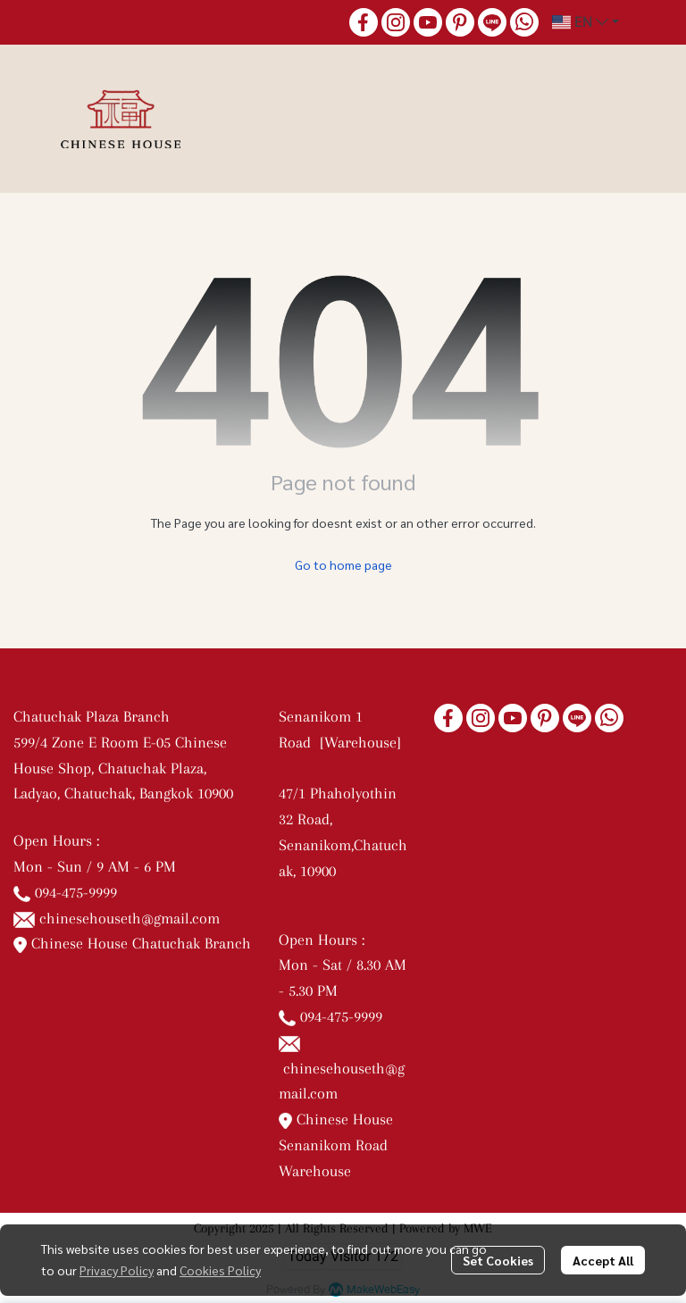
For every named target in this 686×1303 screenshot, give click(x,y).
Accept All (603, 1260)
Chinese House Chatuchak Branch (132, 943)
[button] (585, 22)
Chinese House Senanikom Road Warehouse (336, 1145)
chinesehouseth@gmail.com (129, 918)
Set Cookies (498, 1260)
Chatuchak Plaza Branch (91, 716)
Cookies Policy (220, 1270)
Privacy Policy (116, 1270)
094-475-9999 (76, 892)
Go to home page (343, 564)
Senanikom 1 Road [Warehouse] (342, 742)
